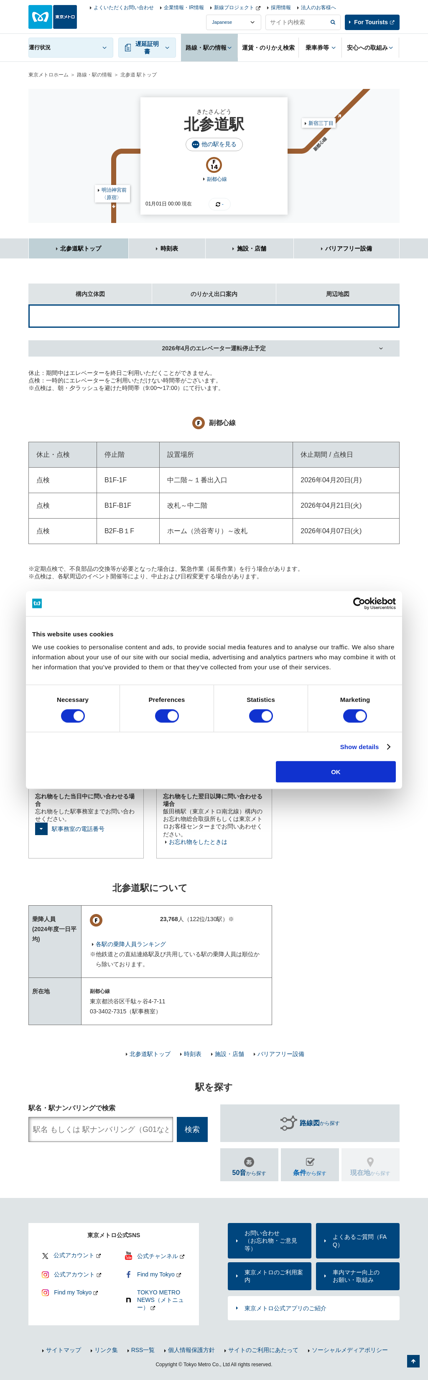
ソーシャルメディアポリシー (350, 1350)
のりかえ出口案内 (194, 290)
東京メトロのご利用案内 (274, 1276)
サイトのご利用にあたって (263, 1350)
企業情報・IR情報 (184, 7)
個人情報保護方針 (191, 1350)
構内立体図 (66, 290)
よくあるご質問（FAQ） (360, 1240)
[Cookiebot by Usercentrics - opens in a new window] (359, 603)
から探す (320, 1123)
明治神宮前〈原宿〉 (114, 193)
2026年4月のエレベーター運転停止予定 (214, 348)
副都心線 (217, 179)
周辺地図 (313, 290)
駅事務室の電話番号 (78, 828)
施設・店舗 (251, 248)
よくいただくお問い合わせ (124, 7)
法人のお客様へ (318, 7)
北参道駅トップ (80, 248)
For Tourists (371, 22)
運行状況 (40, 47)
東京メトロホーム (48, 75)
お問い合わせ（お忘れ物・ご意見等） (271, 1240)
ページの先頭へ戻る (413, 1361)
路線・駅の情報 (94, 75)
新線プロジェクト (234, 7)
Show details (359, 746)
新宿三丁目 (321, 123)
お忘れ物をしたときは (198, 841)
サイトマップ (63, 1350)
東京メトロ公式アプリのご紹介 (285, 1308)
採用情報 (281, 7)
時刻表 (169, 248)
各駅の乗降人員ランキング (131, 944)
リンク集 (106, 1350)
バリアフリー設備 (348, 248)
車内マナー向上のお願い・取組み (356, 1276)
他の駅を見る (219, 144)
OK (336, 771)
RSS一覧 (143, 1350)
